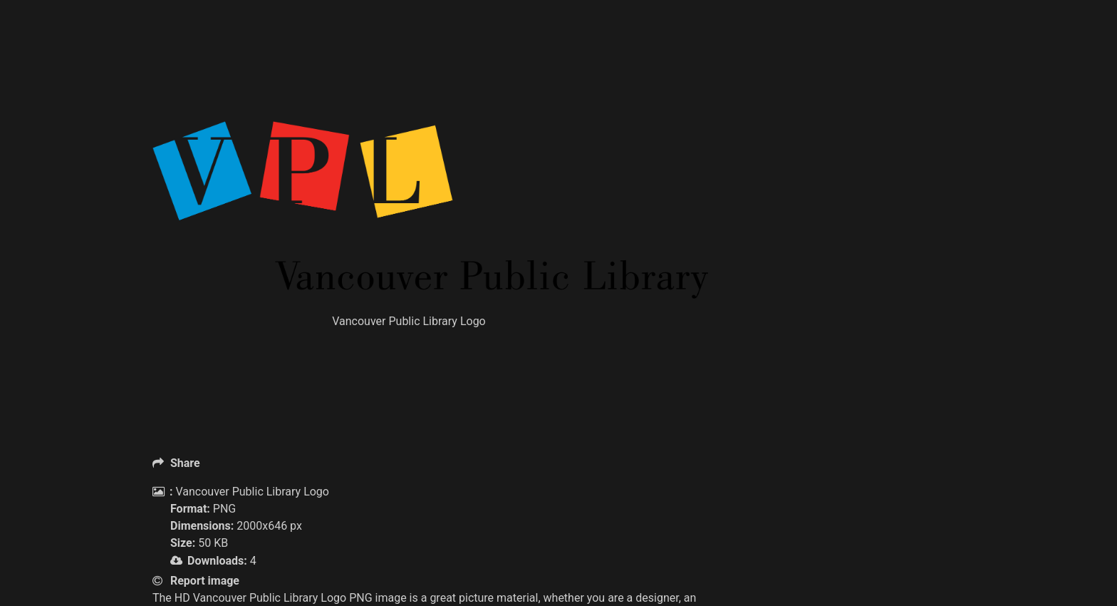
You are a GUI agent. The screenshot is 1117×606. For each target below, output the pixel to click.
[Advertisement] (430, 85)
